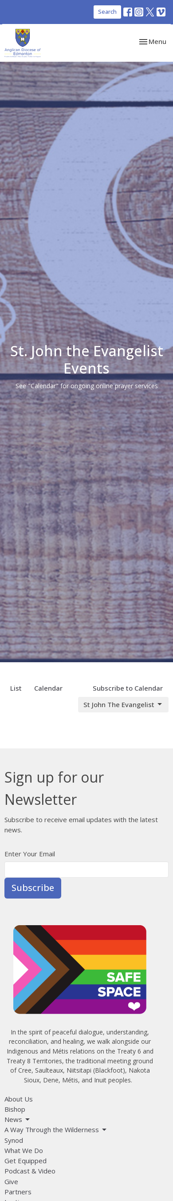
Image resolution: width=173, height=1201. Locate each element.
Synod (13, 1140)
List (16, 688)
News (17, 1119)
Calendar (48, 688)
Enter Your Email (29, 853)
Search (107, 12)
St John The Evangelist (123, 704)
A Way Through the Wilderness (56, 1129)
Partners (17, 1191)
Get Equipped (25, 1160)
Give (11, 1181)
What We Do (23, 1150)
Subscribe (33, 888)
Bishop (14, 1109)
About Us (18, 1098)
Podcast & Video (29, 1170)
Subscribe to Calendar (128, 688)
